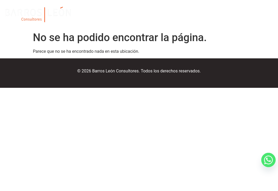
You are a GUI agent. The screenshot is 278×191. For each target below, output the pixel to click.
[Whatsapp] (263, 177)
